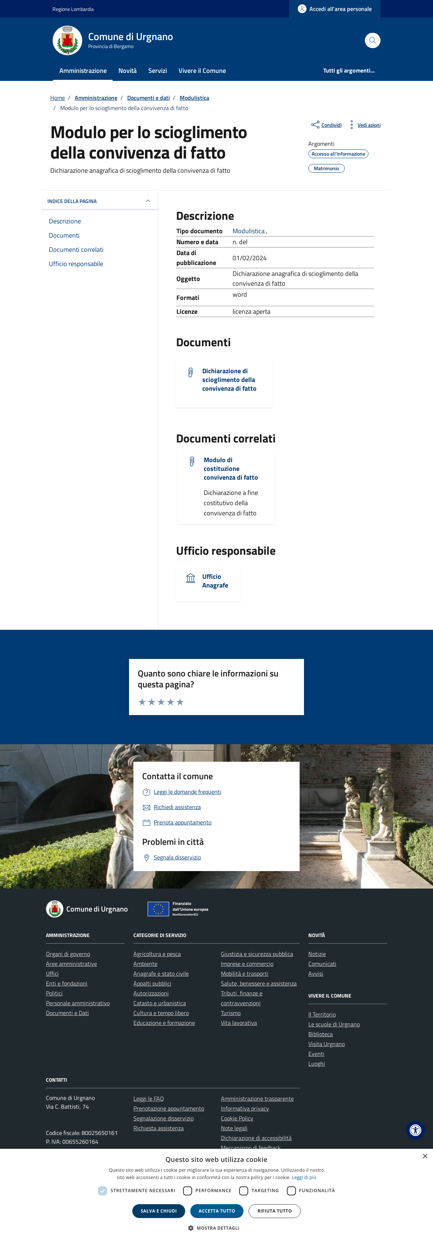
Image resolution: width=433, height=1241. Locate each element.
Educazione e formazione (164, 1022)
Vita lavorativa (239, 1022)
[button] (415, 1130)
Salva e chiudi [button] (159, 1211)
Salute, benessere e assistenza (259, 983)
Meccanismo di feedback (251, 1147)
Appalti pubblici (152, 983)
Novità (127, 70)
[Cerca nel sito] (373, 40)
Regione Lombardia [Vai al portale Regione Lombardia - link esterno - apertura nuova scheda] (73, 9)
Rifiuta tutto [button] (274, 1211)
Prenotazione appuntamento (168, 1108)
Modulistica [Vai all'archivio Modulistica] (249, 231)
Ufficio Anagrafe (215, 580)
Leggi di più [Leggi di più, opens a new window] (304, 1177)
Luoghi (316, 1063)
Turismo (231, 1012)
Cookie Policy (237, 1118)
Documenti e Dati (67, 1012)
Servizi (157, 70)
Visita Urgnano (326, 1043)
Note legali (234, 1128)
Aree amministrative (71, 963)
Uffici (52, 973)
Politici (54, 993)
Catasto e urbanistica (159, 1003)
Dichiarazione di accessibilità (256, 1137)
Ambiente (145, 963)
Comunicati (322, 963)
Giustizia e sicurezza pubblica (257, 953)
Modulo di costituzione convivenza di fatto (231, 468)
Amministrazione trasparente (257, 1098)
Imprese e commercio (247, 963)
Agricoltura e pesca (157, 953)
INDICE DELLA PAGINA (99, 200)
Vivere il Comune (202, 70)
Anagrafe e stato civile (161, 973)
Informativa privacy (245, 1108)
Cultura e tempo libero (161, 1012)
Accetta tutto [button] (217, 1211)
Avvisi (315, 973)
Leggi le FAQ (148, 1098)
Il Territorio (322, 1014)
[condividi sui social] (325, 124)
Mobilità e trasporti (244, 973)
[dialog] (216, 1195)
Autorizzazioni (151, 993)
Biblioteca (320, 1034)
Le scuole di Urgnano (334, 1024)
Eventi (316, 1053)
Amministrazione (83, 70)
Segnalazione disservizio (163, 1118)
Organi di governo (68, 953)
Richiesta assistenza (158, 1128)
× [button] (425, 1156)
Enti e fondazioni (66, 983)
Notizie (317, 953)
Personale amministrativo (78, 1003)
